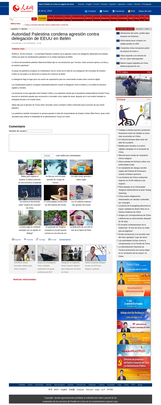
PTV (142, 18)
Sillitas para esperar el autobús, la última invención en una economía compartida (29, 179)
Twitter (104, 11)
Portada (42, 18)
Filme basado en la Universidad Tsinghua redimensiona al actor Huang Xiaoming (134, 190)
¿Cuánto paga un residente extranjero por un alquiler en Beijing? (30, 230)
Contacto (90, 11)
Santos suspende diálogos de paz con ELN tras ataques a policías (95, 266)
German (137, 4)
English (89, 4)
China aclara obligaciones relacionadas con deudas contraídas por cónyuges (133, 199)
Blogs (140, 385)
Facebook (118, 11)
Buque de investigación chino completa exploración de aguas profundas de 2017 (47, 267)
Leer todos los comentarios (68, 155)
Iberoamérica (78, 18)
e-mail (52, 240)
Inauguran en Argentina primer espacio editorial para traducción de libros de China (71, 267)
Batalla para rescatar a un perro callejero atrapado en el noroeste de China (133, 149)
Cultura (114, 18)
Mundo (68, 18)
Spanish (112, 4)
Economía (58, 18)
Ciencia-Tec (81, 385)
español (14, 29)
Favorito (28, 240)
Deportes (105, 18)
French (96, 4)
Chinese (81, 4)
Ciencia (96, 18)
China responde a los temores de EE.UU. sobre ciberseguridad (133, 57)
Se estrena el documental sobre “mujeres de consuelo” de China (30, 205)
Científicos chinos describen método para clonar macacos (23, 266)
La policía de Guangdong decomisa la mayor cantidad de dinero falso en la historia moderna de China (134, 209)
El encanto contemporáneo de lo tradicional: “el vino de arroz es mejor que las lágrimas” (134, 228)
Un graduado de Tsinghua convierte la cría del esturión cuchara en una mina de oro (55, 230)
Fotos (136, 18)
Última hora (15, 24)
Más (149, 72)
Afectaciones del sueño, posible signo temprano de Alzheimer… (135, 34)
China (50, 18)
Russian (104, 4)
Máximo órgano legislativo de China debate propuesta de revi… (134, 64)
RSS (131, 11)
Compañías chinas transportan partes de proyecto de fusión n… (134, 49)
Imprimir (16, 240)
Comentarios (65, 240)
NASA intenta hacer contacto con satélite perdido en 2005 (133, 42)
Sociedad (122, 18)
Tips (147, 18)
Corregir (40, 240)
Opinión (88, 18)
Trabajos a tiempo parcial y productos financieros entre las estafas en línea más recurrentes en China (134, 133)
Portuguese (146, 4)
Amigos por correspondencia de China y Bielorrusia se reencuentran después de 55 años (134, 218)
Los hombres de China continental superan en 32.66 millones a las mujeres (132, 180)
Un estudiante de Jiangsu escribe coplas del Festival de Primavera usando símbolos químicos (132, 171)
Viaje (130, 18)
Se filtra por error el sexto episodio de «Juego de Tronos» (55, 179)
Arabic (129, 4)
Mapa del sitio (145, 11)
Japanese (121, 4)
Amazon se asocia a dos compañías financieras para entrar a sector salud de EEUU (57, 24)
